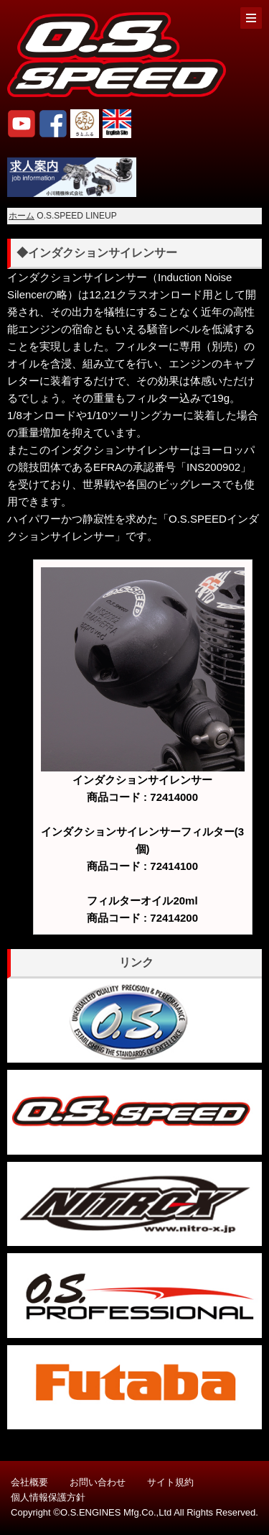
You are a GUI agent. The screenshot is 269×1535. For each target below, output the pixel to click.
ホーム (21, 216)
